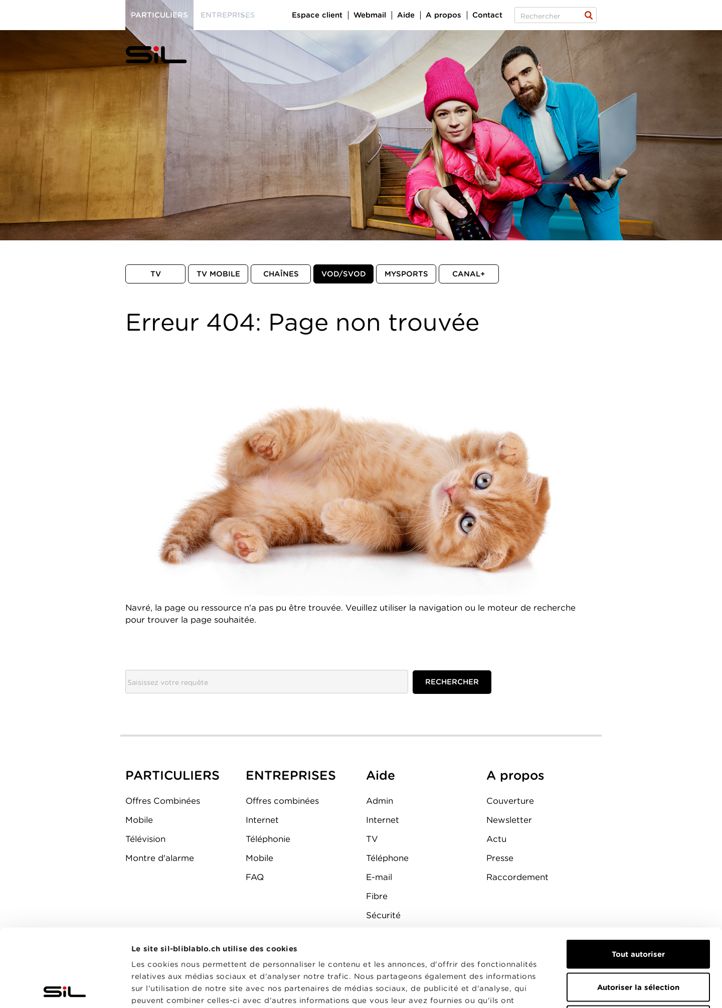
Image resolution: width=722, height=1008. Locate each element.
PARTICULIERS (172, 775)
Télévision (145, 839)
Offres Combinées (162, 801)
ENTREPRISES (291, 775)
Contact (487, 15)
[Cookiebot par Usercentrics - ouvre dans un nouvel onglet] (65, 988)
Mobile (139, 820)
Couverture (510, 801)
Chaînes (281, 273)
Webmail (369, 15)
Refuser (638, 942)
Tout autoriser (638, 876)
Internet (262, 820)
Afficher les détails (565, 988)
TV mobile (218, 273)
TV (155, 273)
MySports (406, 273)
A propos (443, 15)
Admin (379, 801)
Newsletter (509, 820)
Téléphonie (268, 839)
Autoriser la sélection (638, 909)
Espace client (317, 15)
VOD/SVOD (343, 273)
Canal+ (468, 273)
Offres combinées (282, 801)
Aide (406, 15)
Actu (496, 839)
